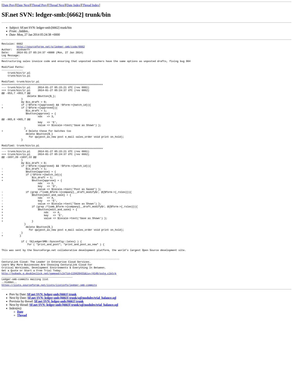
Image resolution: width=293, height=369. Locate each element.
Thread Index (90, 5)
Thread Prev (39, 5)
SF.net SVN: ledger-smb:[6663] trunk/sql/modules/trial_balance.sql (72, 346)
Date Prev (9, 5)
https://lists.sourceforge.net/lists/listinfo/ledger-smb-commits (49, 333)
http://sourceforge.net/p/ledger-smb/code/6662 (51, 47)
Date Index (73, 5)
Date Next (23, 5)
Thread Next (57, 5)
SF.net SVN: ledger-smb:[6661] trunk (52, 343)
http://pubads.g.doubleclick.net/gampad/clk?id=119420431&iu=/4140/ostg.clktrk (59, 320)
